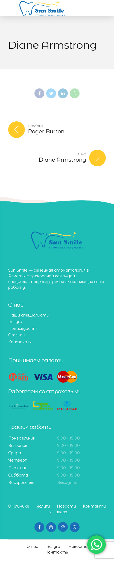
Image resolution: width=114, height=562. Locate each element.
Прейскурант (22, 328)
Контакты (19, 341)
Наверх (59, 511)
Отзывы (16, 335)
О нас (32, 546)
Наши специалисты (28, 315)
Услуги (15, 322)
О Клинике (18, 506)
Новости (66, 506)
